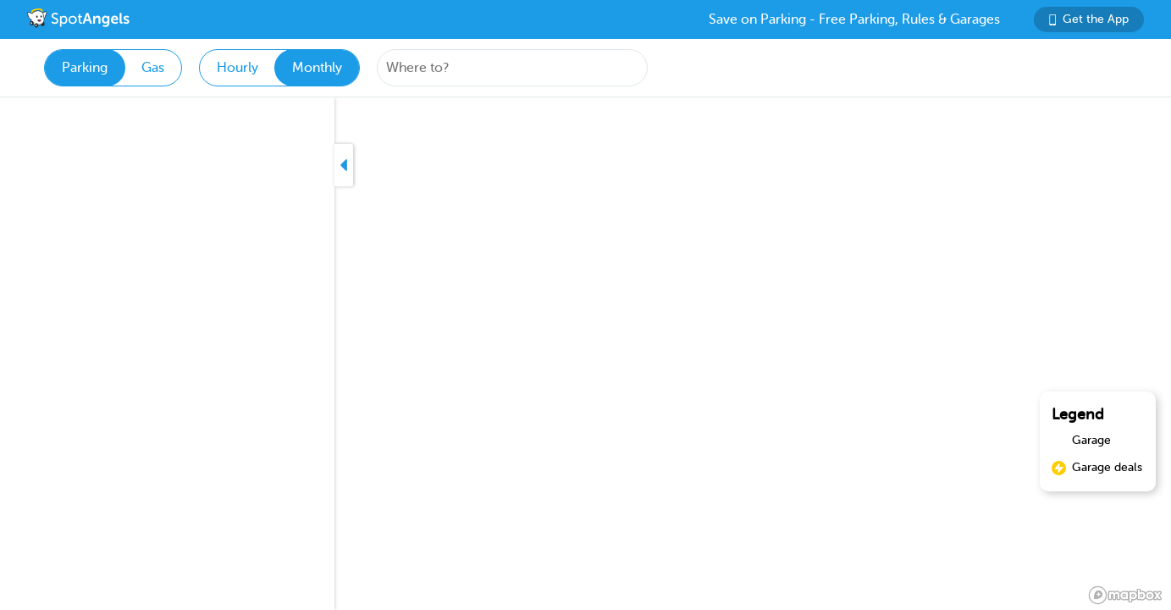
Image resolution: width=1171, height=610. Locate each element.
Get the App (1089, 19)
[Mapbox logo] (1125, 595)
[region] (585, 353)
